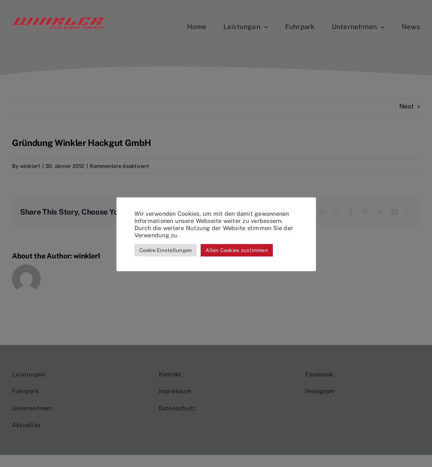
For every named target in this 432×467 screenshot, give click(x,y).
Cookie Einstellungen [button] (165, 250)
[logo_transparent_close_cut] (58, 20)
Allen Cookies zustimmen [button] (236, 250)
